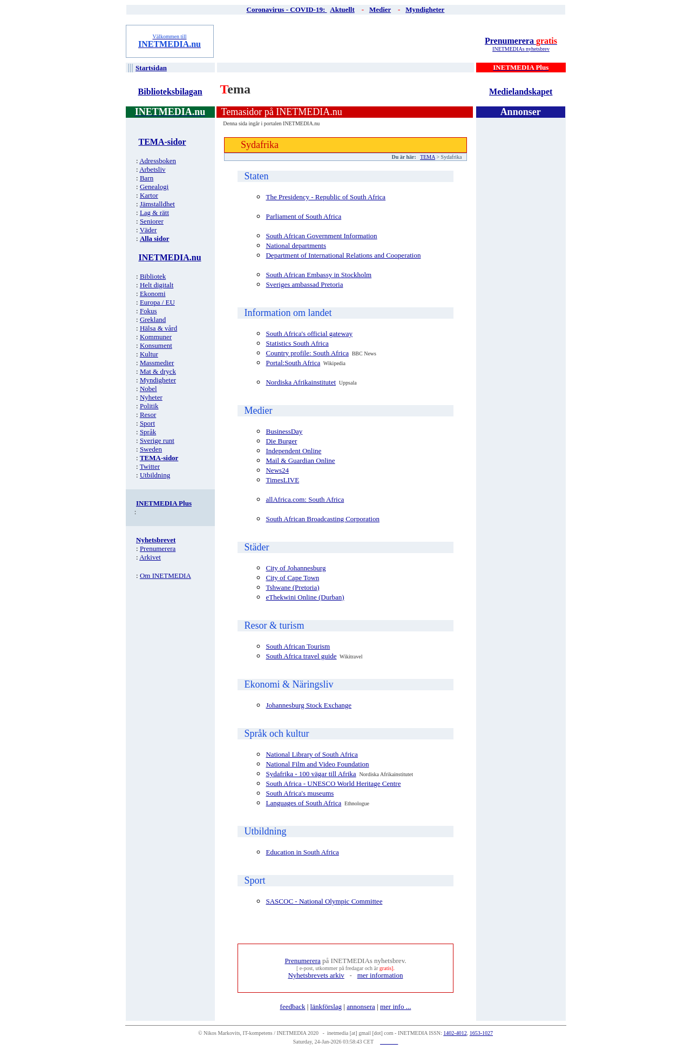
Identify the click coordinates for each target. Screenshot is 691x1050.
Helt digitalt (156, 285)
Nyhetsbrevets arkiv (316, 975)
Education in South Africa (302, 852)
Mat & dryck (158, 371)
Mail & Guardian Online (300, 460)
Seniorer (152, 221)
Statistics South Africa (297, 343)
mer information (380, 975)
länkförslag (326, 1006)
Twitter (150, 466)
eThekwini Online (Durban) (305, 597)
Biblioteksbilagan (170, 91)
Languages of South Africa (303, 803)
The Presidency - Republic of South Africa (325, 197)
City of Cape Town (292, 578)
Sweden (151, 449)
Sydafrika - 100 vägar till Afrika (311, 774)
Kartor (149, 195)
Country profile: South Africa (307, 353)
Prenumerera (521, 40)
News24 (277, 470)
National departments (296, 245)
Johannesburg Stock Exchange (308, 705)
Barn (146, 178)
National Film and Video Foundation (317, 764)
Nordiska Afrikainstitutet (301, 382)
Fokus (148, 311)
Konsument (156, 345)
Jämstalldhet (157, 204)
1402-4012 (454, 1033)
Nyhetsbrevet (155, 540)
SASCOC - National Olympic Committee (324, 901)
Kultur (149, 354)
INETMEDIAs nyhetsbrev (521, 49)
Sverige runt (157, 440)
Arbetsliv (152, 169)
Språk (148, 432)
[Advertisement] (346, 41)
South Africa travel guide (301, 656)
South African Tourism (298, 646)
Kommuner (156, 337)
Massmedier (157, 363)
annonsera (361, 1006)
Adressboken (157, 161)
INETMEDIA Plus (164, 503)
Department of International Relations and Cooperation (343, 255)
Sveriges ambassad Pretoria (304, 284)
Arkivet (150, 557)
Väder (148, 230)
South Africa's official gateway (309, 333)
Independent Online (293, 451)
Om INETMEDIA (165, 575)
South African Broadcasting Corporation (323, 519)
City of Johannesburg (296, 568)
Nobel (148, 389)
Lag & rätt (154, 212)
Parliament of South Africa (303, 216)
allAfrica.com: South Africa (305, 499)
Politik (149, 406)
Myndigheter (158, 380)
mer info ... (395, 1006)
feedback (293, 1006)
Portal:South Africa (293, 363)
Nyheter (151, 397)
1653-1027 (481, 1033)
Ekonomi (153, 294)
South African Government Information (321, 236)
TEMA (427, 157)
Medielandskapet (520, 91)
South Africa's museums (300, 793)
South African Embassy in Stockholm (318, 275)
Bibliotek (153, 276)
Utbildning (155, 475)
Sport (147, 423)
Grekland (153, 319)
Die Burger (281, 441)
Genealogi (154, 187)
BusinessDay (284, 431)
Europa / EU (157, 302)
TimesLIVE (282, 480)
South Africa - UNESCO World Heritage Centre (333, 783)
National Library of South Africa (311, 754)
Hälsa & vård (158, 328)
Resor (148, 414)
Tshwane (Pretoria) (292, 587)
